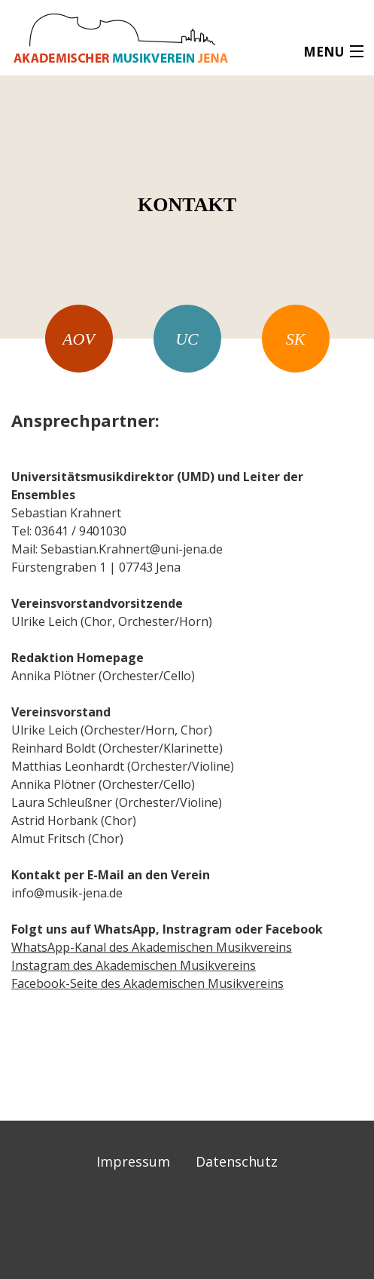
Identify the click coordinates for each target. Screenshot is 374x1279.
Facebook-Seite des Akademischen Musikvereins (147, 983)
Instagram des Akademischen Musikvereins (133, 965)
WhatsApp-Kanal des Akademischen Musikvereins (151, 947)
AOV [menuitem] (78, 339)
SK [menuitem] (296, 339)
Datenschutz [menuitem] (237, 1161)
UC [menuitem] (187, 339)
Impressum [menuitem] (133, 1161)
